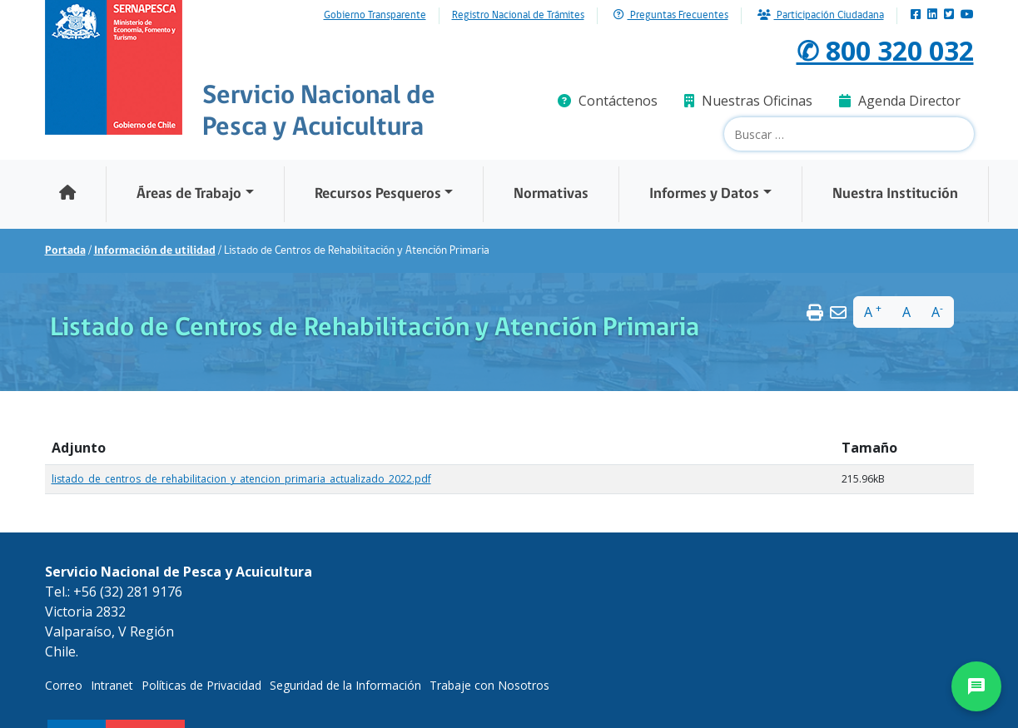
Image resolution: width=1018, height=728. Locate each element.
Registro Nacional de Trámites (518, 16)
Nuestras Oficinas (748, 101)
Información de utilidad (155, 251)
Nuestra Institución (895, 194)
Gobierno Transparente (375, 16)
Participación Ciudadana (820, 15)
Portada (65, 251)
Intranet (112, 685)
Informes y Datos (704, 194)
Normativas (551, 194)
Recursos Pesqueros (378, 194)
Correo (63, 685)
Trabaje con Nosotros (489, 685)
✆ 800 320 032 (885, 50)
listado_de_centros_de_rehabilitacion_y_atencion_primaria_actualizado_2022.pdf (241, 479)
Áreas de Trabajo (189, 194)
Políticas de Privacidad (201, 685)
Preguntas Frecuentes (670, 15)
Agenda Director (900, 101)
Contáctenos (608, 101)
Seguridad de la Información (345, 685)
